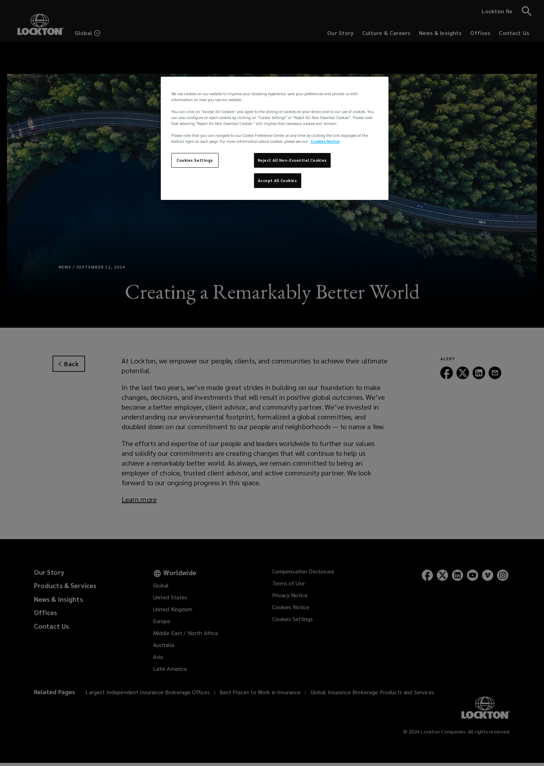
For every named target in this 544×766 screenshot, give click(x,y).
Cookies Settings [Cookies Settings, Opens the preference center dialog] (195, 160)
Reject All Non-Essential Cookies (292, 160)
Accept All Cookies (277, 180)
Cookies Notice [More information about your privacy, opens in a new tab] (325, 141)
